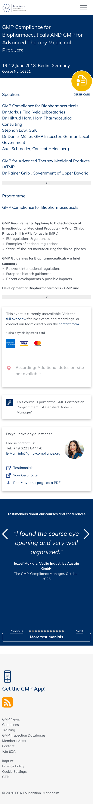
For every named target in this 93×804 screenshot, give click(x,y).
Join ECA (9, 751)
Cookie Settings (14, 771)
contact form (69, 324)
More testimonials (46, 636)
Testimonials (23, 467)
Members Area (14, 740)
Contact (8, 746)
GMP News (11, 719)
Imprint (7, 761)
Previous (16, 631)
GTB (5, 777)
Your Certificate (25, 475)
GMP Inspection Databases (24, 735)
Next (79, 631)
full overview (16, 319)
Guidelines (10, 724)
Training (8, 730)
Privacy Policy (13, 766)
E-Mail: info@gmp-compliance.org (33, 453)
